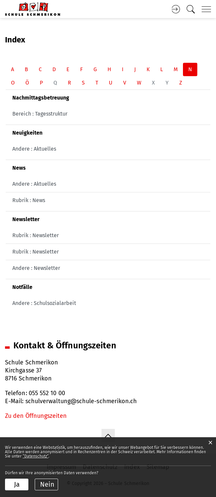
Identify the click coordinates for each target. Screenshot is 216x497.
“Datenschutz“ (35, 456)
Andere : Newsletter (36, 268)
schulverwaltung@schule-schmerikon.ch (81, 401)
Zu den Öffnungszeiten (36, 416)
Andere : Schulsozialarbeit (44, 303)
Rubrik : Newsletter (35, 235)
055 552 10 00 (47, 393)
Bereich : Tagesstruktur (39, 114)
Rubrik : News (28, 200)
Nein (47, 484)
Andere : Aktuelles (34, 149)
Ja (17, 484)
